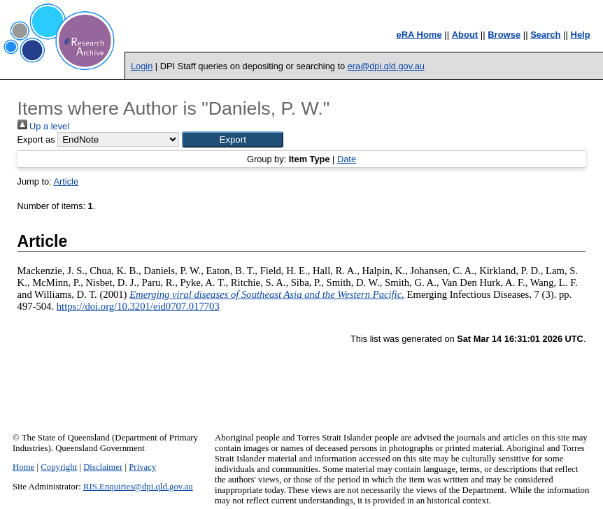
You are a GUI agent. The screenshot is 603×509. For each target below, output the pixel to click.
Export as (36, 139)
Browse (504, 34)
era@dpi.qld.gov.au (386, 66)
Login (141, 66)
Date (346, 159)
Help (580, 34)
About (465, 34)
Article (65, 181)
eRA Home (418, 34)
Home (23, 467)
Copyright (59, 467)
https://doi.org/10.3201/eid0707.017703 (138, 306)
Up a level (43, 126)
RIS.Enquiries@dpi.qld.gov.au (138, 487)
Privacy (142, 467)
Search (545, 34)
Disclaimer (102, 467)
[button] (232, 139)
